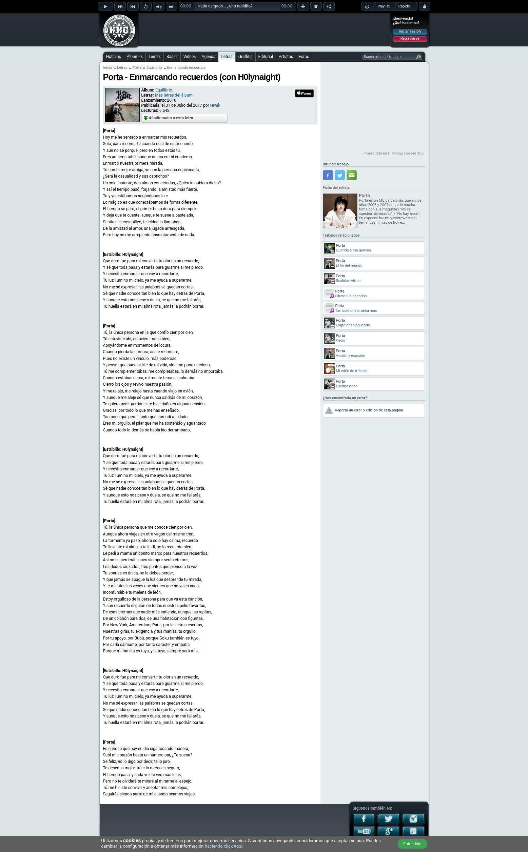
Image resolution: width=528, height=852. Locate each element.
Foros (304, 56)
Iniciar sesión (410, 31)
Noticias (113, 56)
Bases (172, 56)
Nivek (215, 105)
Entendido (412, 843)
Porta (136, 67)
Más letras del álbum (174, 95)
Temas (155, 56)
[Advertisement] (264, 29)
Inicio (107, 67)
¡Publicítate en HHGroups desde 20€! (394, 153)
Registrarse (409, 38)
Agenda (209, 56)
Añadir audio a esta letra (171, 118)
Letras (226, 56)
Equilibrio (154, 67)
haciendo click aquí (223, 846)
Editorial (265, 56)
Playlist (384, 6)
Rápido (404, 6)
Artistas (286, 56)
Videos (189, 56)
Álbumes (135, 56)
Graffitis (245, 56)
